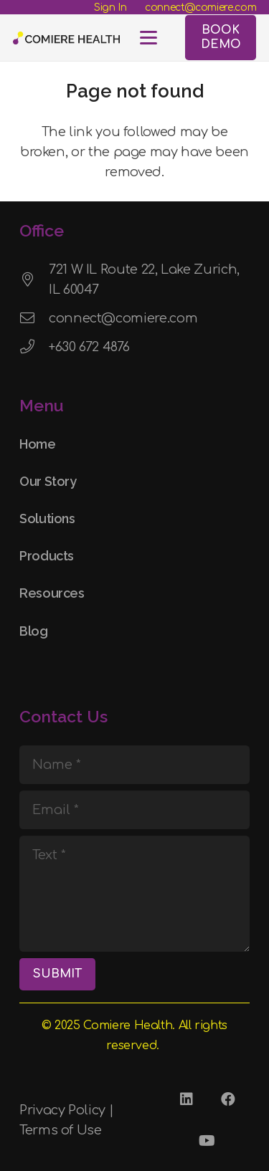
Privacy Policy (62, 1110)
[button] (148, 38)
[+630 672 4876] (34, 347)
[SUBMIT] (57, 974)
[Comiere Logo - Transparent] (66, 38)
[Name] (134, 764)
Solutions (47, 518)
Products (46, 555)
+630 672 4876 (89, 347)
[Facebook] (227, 1099)
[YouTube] (207, 1141)
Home (37, 443)
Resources (52, 593)
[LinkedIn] (186, 1099)
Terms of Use (60, 1130)
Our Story (48, 481)
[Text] (134, 894)
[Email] (134, 809)
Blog (33, 631)
